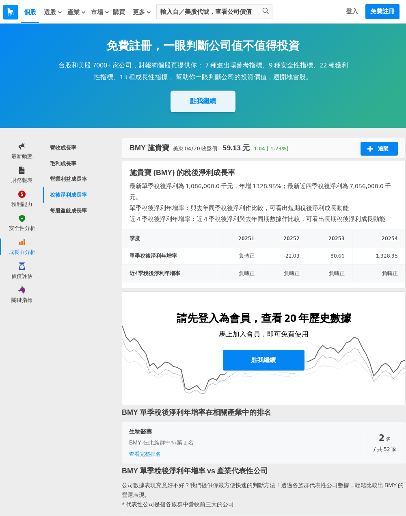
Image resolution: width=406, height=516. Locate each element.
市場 (100, 12)
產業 (76, 12)
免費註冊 (382, 11)
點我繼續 (203, 101)
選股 (53, 12)
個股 (30, 12)
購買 (119, 12)
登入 (352, 11)
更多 (142, 12)
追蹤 (378, 148)
